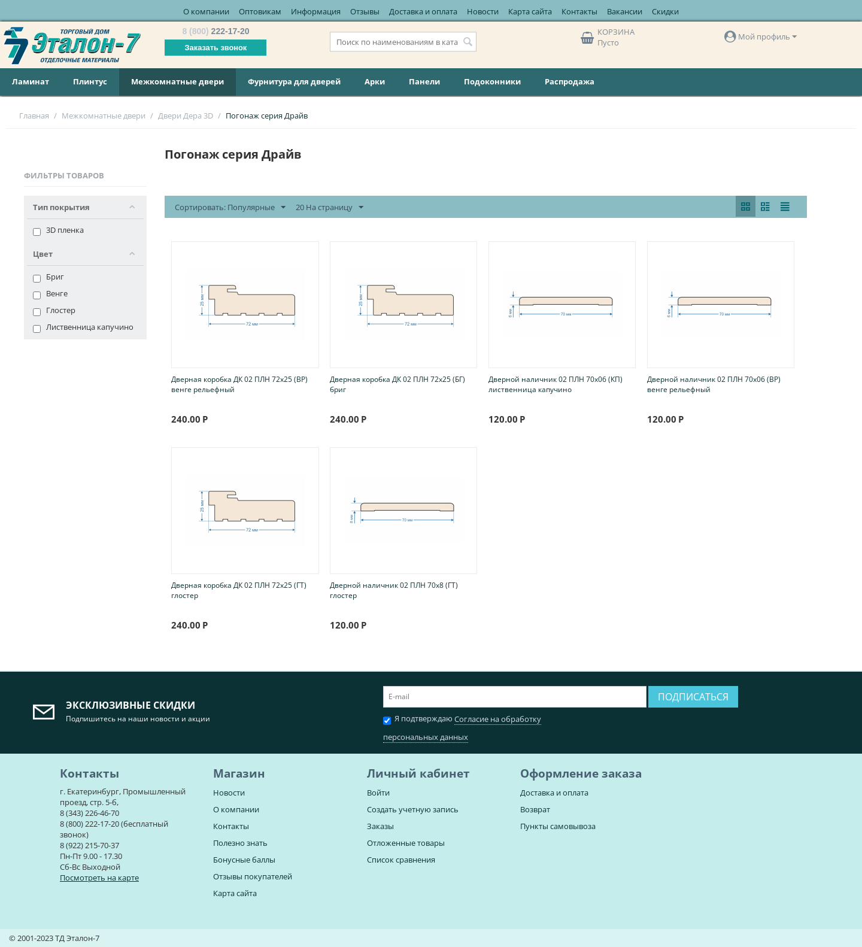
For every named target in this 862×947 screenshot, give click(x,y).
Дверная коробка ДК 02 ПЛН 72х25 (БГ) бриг (397, 384)
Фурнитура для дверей (294, 81)
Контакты (579, 11)
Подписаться (693, 696)
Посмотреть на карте (99, 877)
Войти (378, 792)
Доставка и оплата (423, 11)
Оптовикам (260, 11)
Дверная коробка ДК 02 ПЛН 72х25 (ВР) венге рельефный (239, 384)
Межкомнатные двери (177, 81)
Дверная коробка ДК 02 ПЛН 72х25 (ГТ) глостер (238, 590)
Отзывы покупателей (252, 876)
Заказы (380, 826)
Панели (424, 81)
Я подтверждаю (462, 726)
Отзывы (365, 11)
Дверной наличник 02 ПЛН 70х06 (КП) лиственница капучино (555, 384)
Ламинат (30, 81)
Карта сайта (530, 11)
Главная (34, 115)
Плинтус (90, 81)
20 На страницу (329, 208)
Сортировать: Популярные (230, 208)
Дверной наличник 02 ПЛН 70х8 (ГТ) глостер (394, 590)
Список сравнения (401, 859)
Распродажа (569, 81)
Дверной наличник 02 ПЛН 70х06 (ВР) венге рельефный (714, 384)
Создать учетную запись (413, 809)
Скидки (665, 11)
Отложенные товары (406, 842)
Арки (375, 81)
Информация (316, 11)
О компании (206, 11)
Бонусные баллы (244, 859)
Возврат (535, 809)
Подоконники (492, 81)
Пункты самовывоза (558, 826)
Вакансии (624, 11)
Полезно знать (240, 842)
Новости (483, 11)
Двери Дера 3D (185, 115)
